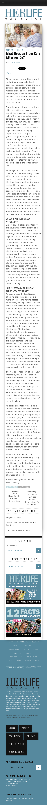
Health (27, 649)
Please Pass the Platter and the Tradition (21, 524)
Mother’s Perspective (23, 653)
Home (35, 649)
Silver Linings (14, 50)
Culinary (35, 642)
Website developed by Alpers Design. (18, 717)
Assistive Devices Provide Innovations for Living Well (32, 499)
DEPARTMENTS (11, 545)
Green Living (14, 649)
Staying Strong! (13, 518)
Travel (10, 660)
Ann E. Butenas (14, 62)
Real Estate (32, 657)
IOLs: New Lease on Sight (18, 530)
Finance (16, 645)
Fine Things (29, 645)
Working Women (32, 660)
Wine (19, 660)
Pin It (9, 73)
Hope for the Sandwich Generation (14, 498)
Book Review (22, 642)
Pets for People (17, 657)
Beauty (10, 642)
